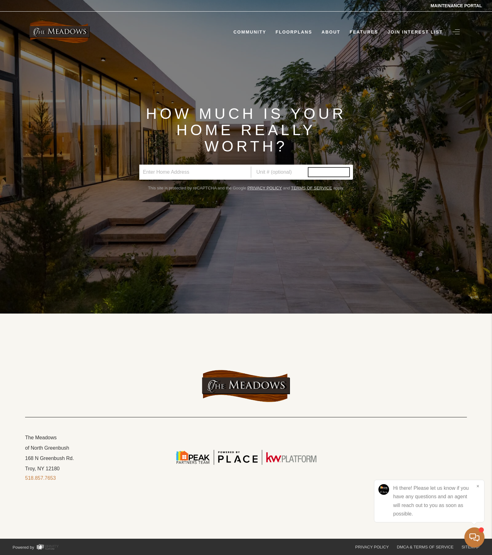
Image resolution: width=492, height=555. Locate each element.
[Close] (477, 486)
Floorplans (293, 31)
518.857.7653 (40, 478)
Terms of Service (311, 188)
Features (364, 31)
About (331, 31)
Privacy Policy (264, 188)
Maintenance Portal (456, 5)
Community (249, 31)
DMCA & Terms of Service (425, 547)
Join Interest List (415, 31)
